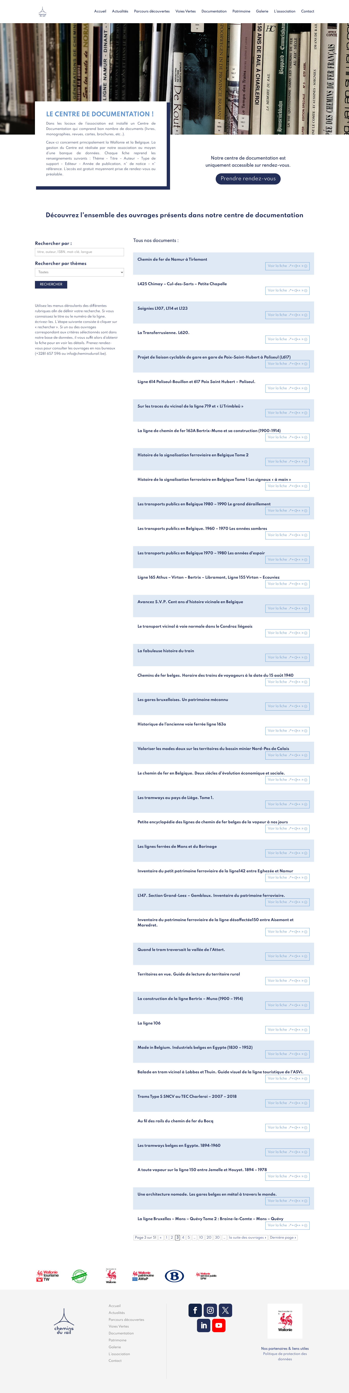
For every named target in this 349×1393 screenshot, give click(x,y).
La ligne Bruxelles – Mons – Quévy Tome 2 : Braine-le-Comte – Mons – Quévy (210, 1219)
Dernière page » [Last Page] (283, 1237)
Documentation (214, 11)
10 (201, 1237)
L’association (284, 11)
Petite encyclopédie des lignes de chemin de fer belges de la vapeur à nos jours (213, 822)
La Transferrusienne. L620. (164, 333)
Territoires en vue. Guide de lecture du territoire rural (189, 974)
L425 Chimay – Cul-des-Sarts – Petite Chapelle (182, 284)
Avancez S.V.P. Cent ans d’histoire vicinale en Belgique (190, 602)
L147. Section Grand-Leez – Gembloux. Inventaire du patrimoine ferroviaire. (211, 896)
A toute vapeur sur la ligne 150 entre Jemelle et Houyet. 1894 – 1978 (202, 1170)
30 (217, 1237)
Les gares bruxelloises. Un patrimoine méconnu (183, 700)
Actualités (120, 11)
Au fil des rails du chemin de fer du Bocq (175, 1121)
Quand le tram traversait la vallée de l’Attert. (181, 950)
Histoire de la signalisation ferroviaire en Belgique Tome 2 (193, 455)
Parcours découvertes (152, 11)
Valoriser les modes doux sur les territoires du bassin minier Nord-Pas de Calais (213, 749)
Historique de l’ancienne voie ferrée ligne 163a (182, 724)
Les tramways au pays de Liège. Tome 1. (176, 798)
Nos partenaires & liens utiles (285, 1349)
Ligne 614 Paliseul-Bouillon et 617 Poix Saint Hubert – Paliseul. (197, 382)
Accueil (100, 11)
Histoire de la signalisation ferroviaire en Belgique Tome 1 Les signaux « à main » (214, 480)
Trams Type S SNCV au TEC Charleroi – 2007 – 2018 (187, 1097)
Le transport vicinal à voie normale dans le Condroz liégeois (195, 627)
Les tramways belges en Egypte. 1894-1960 (179, 1146)
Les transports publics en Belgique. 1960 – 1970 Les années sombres (202, 529)
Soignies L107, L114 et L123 (163, 309)
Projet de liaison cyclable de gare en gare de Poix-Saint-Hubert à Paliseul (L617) (214, 357)
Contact (307, 11)
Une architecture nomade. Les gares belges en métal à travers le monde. (207, 1194)
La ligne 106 (149, 1023)
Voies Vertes (185, 11)
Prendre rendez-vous (248, 179)
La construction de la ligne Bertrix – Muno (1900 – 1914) (190, 999)
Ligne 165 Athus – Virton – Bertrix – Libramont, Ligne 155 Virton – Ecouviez (209, 578)
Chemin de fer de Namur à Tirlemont (172, 260)
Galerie (262, 11)
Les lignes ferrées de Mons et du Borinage (177, 847)
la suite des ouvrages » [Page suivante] (247, 1237)
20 (209, 1237)
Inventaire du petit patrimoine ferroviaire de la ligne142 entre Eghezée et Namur (215, 871)
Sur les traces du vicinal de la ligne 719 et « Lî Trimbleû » (190, 406)
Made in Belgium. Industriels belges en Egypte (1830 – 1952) (195, 1048)
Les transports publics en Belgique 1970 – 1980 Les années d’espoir (201, 553)
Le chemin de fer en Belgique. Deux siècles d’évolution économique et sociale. (211, 773)
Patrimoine (241, 11)
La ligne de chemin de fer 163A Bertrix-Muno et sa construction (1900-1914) (209, 431)
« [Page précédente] (161, 1237)
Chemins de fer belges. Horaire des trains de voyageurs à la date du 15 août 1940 (216, 676)
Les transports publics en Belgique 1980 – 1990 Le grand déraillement (204, 504)
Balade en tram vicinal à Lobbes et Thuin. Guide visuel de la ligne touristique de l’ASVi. (221, 1072)
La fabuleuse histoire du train (166, 651)
